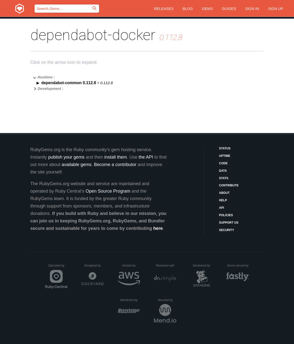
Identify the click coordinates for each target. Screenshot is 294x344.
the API (146, 157)
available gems (76, 164)
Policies (226, 215)
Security (226, 230)
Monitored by (203, 265)
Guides (229, 8)
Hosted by (131, 265)
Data (223, 170)
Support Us (228, 222)
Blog (188, 8)
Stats (223, 178)
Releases (164, 8)
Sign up (275, 8)
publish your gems (66, 157)
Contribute (229, 185)
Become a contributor (115, 164)
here (158, 228)
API (221, 207)
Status (224, 148)
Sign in (252, 8)
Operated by (58, 267)
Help (223, 200)
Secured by (167, 300)
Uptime (224, 156)
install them (115, 157)
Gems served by (238, 265)
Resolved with (166, 265)
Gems (207, 8)
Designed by (94, 265)
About (224, 193)
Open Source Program (108, 191)
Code (223, 163)
